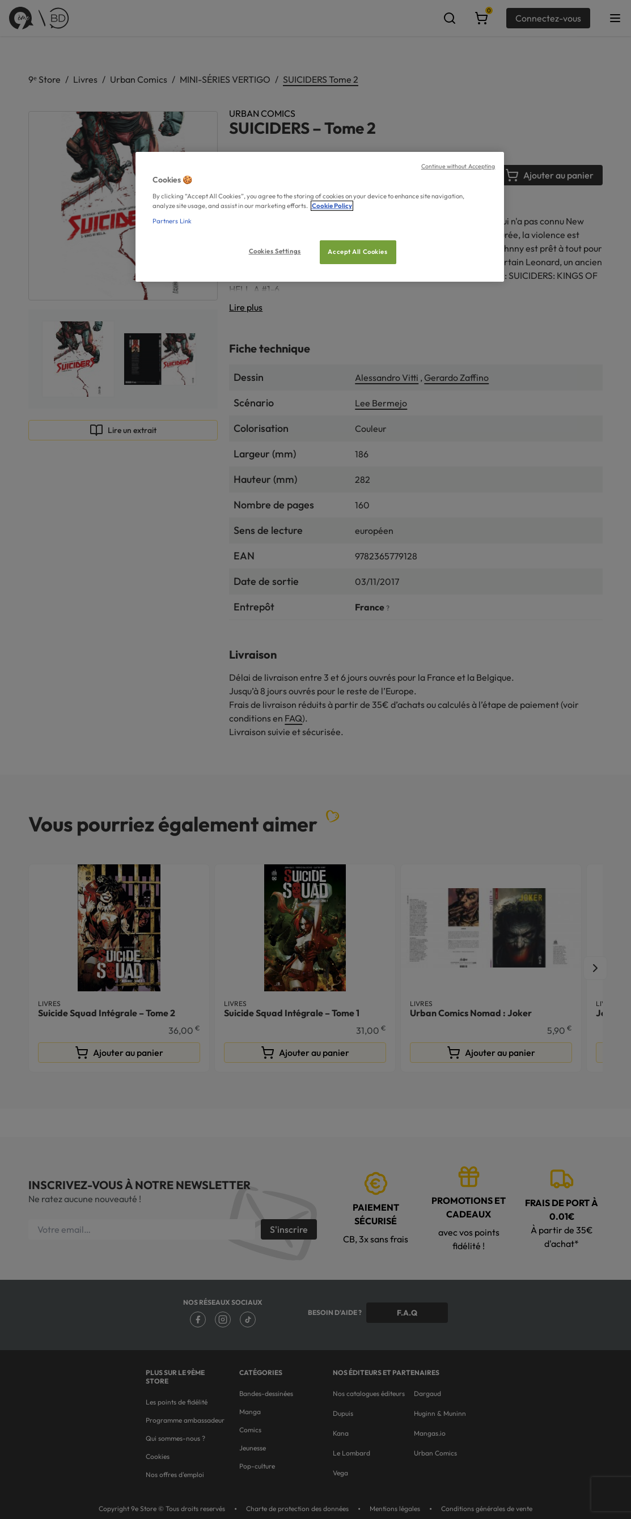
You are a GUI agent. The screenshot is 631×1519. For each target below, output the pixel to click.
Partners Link (172, 221)
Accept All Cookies (357, 252)
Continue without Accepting (458, 166)
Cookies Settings (275, 251)
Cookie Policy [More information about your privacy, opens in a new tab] (332, 206)
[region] (319, 217)
